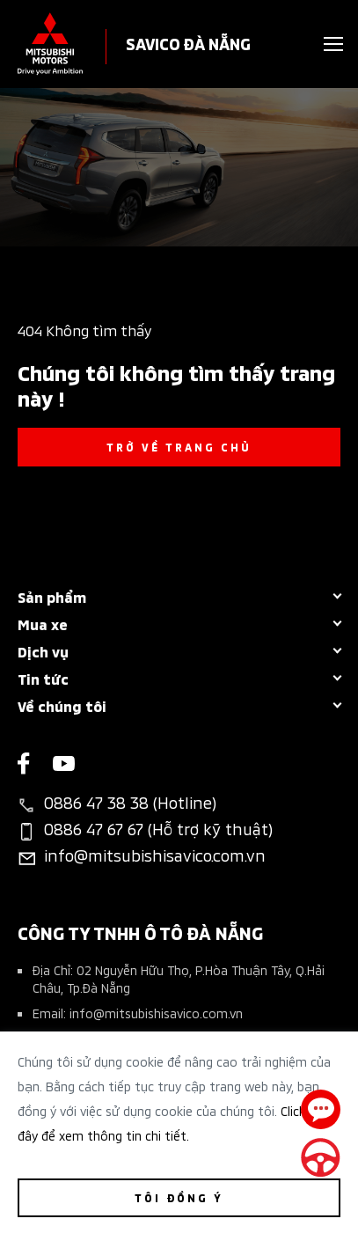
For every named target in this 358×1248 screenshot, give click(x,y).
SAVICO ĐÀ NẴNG (188, 43)
